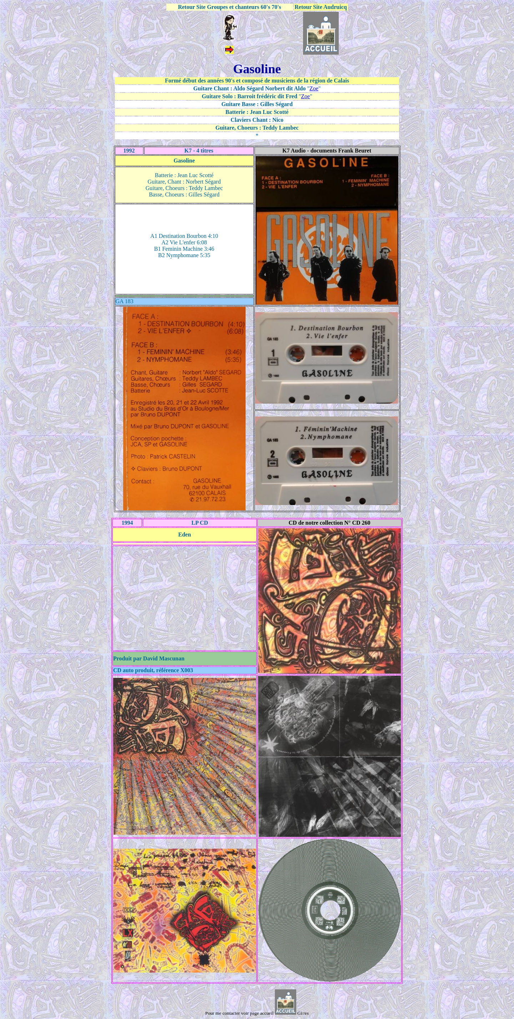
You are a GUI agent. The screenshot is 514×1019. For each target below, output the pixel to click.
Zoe (313, 88)
